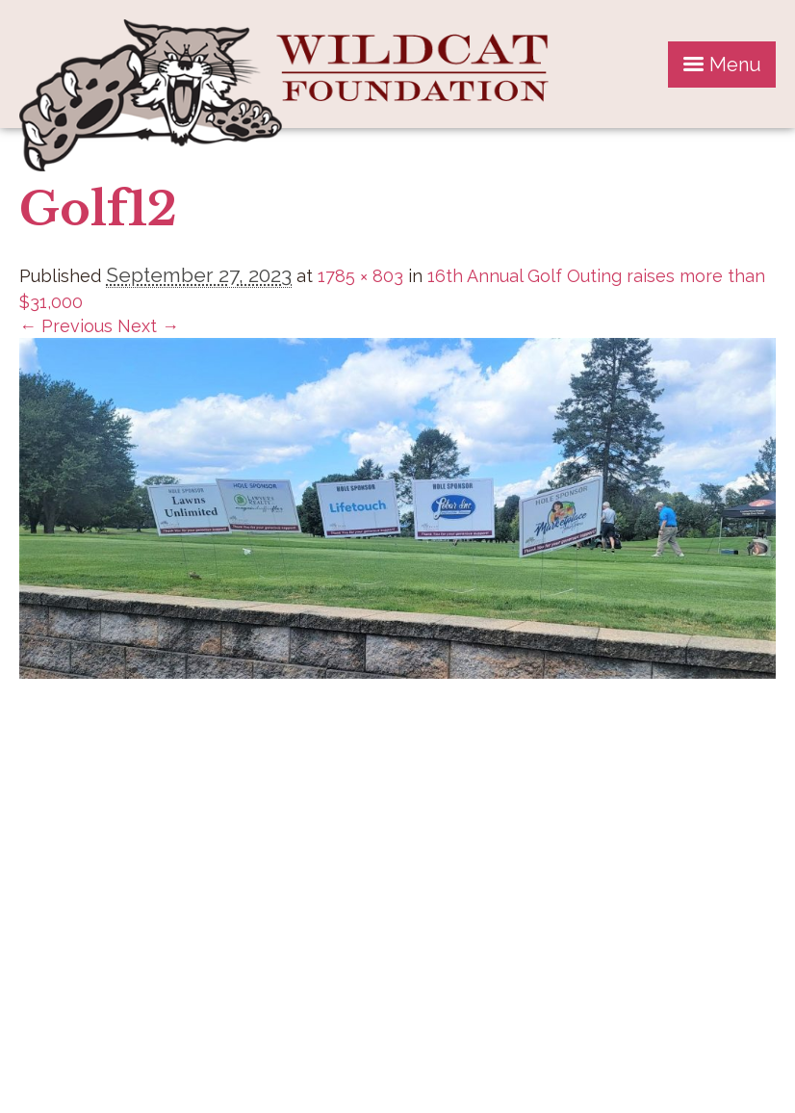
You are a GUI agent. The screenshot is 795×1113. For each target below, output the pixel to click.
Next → (148, 326)
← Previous (66, 326)
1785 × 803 (360, 276)
